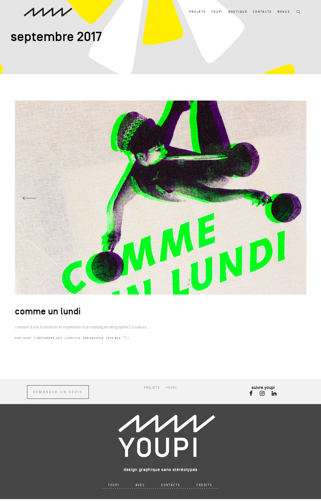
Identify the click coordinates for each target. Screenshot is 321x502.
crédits (204, 485)
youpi (27, 338)
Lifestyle (73, 338)
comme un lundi (48, 311)
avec (140, 485)
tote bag (113, 338)
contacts (170, 485)
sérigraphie (93, 338)
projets (152, 388)
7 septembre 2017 (48, 338)
